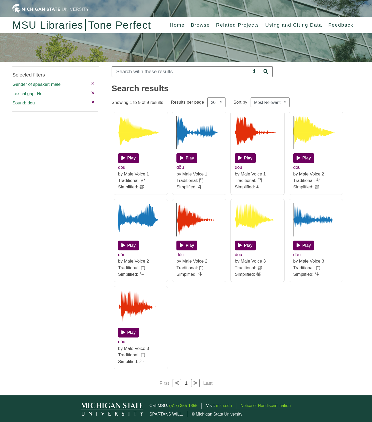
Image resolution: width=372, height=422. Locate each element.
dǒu (180, 167)
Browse (200, 25)
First (164, 383)
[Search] (181, 71)
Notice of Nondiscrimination (266, 405)
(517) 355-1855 (183, 405)
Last (208, 383)
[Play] (128, 158)
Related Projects (237, 25)
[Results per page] (216, 102)
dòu (238, 167)
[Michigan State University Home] (50, 8)
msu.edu (224, 405)
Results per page (187, 102)
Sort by (240, 102)
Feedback (340, 25)
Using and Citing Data (293, 25)
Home (177, 25)
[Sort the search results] (270, 102)
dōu (121, 167)
